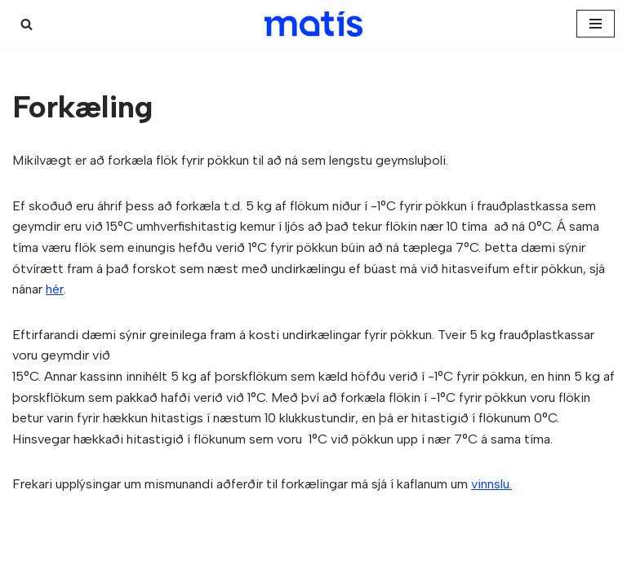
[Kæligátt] (313, 24)
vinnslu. (491, 484)
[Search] (26, 24)
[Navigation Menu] (595, 24)
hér (55, 289)
